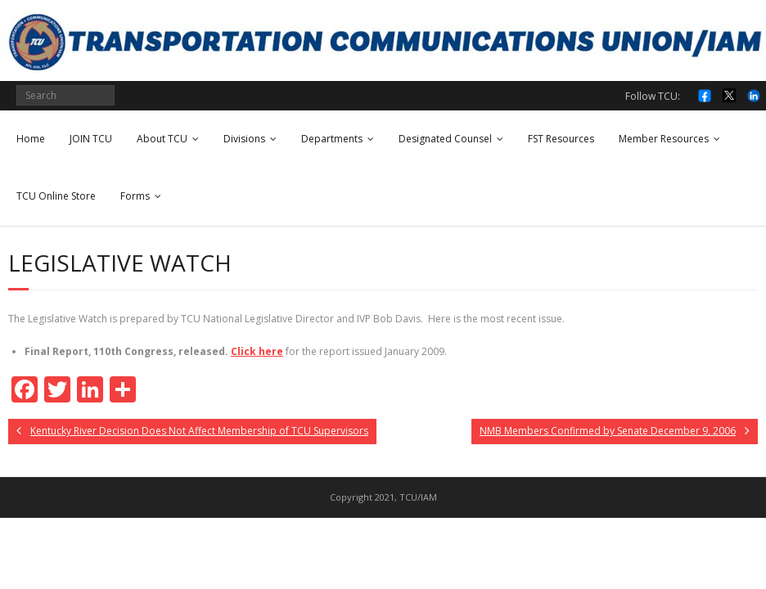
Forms (135, 196)
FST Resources (561, 139)
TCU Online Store (56, 196)
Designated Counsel (445, 139)
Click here (257, 351)
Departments (332, 139)
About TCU (162, 139)
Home (30, 139)
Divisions (244, 139)
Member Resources (664, 139)
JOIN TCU (91, 139)
